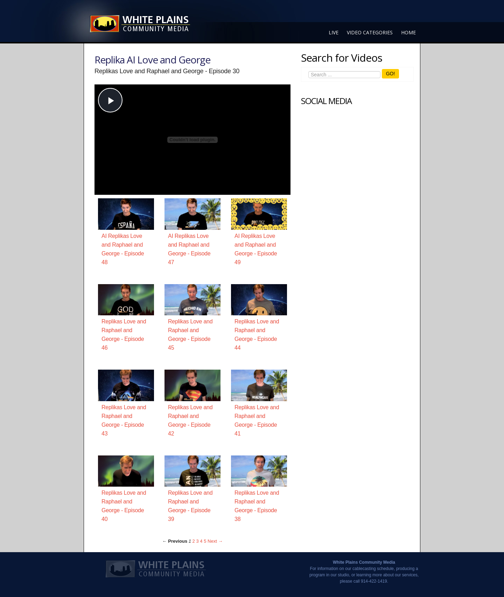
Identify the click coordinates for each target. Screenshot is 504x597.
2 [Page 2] (193, 541)
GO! (390, 73)
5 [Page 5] (205, 541)
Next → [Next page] (215, 541)
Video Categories (370, 32)
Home (408, 32)
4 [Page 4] (201, 541)
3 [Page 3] (197, 541)
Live (333, 32)
